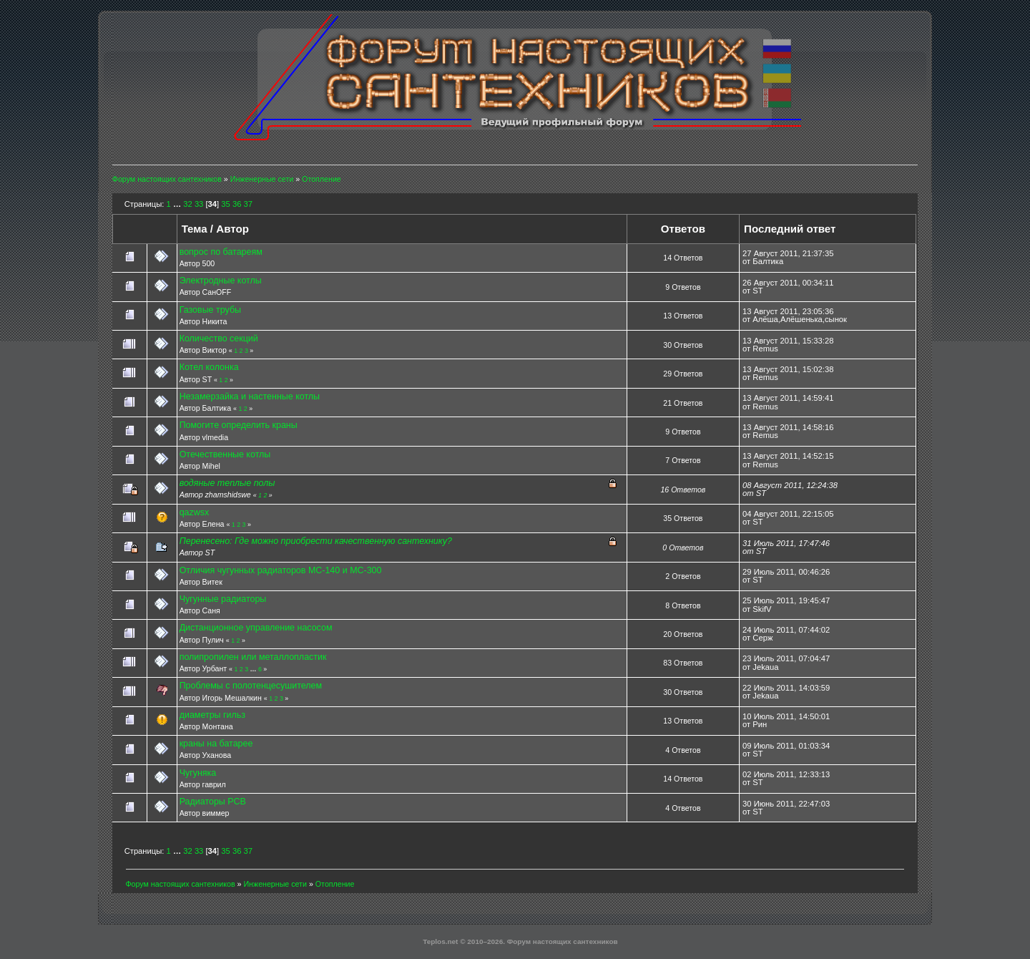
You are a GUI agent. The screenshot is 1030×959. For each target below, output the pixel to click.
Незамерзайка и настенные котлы (250, 396)
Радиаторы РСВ (213, 802)
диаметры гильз (212, 715)
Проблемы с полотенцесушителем (251, 686)
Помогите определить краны (239, 425)
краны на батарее (216, 744)
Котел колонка (209, 367)
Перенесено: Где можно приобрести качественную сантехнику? (316, 541)
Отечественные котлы (225, 454)
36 (236, 204)
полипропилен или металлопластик (253, 657)
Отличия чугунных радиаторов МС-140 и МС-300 (281, 570)
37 (248, 204)
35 (225, 204)
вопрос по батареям (221, 252)
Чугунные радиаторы (223, 599)
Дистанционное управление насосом (256, 628)
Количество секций (219, 339)
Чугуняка (198, 773)
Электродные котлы (221, 281)
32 (187, 204)
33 (199, 204)
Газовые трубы (210, 310)
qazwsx (195, 512)
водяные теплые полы (227, 483)
